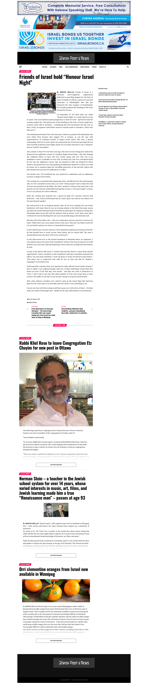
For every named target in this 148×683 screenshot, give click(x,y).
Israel (61, 67)
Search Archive (84, 67)
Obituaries (53, 67)
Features (44, 67)
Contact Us (102, 67)
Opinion (94, 67)
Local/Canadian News (71, 67)
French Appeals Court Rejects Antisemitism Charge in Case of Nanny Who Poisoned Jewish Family (113, 108)
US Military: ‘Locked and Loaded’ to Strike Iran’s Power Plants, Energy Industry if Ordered (112, 123)
